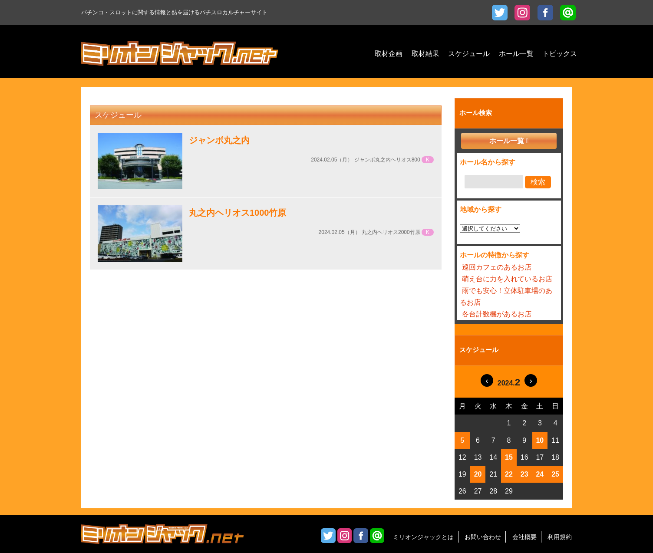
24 (540, 474)
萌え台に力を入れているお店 (507, 279)
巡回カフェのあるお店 (496, 267)
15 (509, 457)
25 (555, 474)
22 (509, 474)
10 (540, 440)
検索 (538, 182)
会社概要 (524, 536)
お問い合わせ (483, 536)
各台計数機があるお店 (496, 314)
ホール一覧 (506, 141)
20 (478, 474)
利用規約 (559, 536)
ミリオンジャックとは (423, 536)
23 (524, 474)
